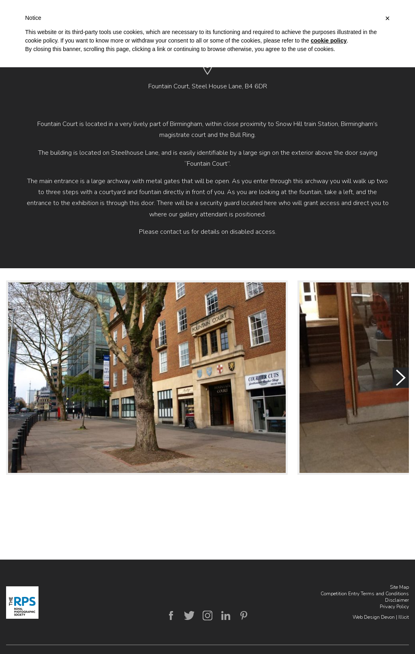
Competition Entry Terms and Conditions (365, 593)
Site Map (399, 587)
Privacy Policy (394, 606)
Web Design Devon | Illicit (381, 617)
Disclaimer (397, 600)
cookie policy (329, 40)
